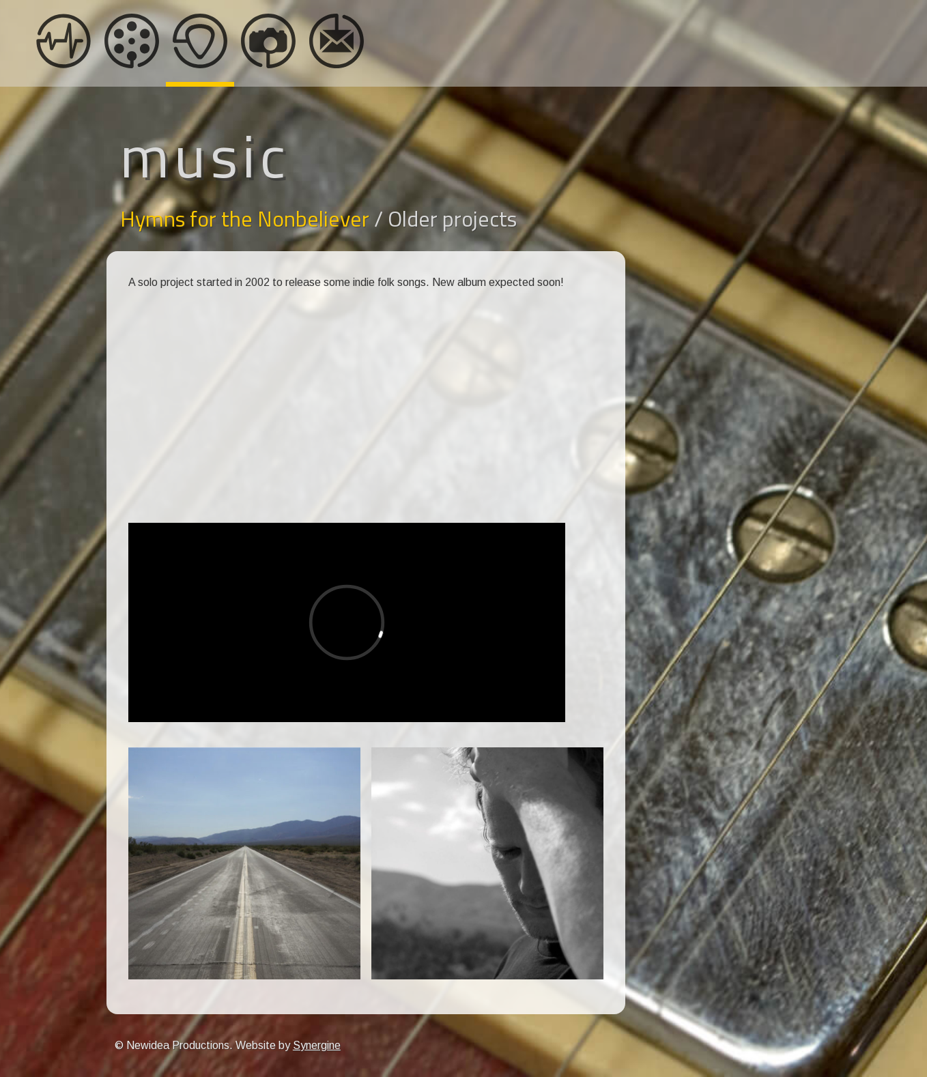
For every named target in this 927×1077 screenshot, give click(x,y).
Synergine (317, 1045)
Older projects (452, 218)
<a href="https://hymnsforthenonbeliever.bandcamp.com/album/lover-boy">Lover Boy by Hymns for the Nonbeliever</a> (346, 458)
